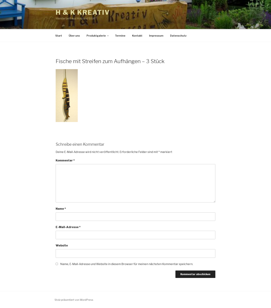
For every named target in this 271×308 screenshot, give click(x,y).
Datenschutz (178, 35)
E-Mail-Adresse (68, 227)
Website (62, 245)
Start (58, 35)
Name (61, 208)
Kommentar (65, 160)
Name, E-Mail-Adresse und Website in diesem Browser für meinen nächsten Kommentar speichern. (126, 264)
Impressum (156, 35)
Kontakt (137, 35)
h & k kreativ (83, 12)
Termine (120, 35)
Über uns (74, 35)
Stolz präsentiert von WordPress (74, 299)
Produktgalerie (98, 35)
